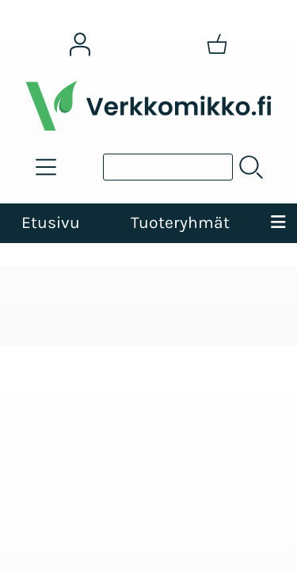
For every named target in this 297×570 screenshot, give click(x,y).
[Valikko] (278, 223)
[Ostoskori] (217, 44)
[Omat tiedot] (80, 44)
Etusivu (50, 222)
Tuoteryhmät (180, 222)
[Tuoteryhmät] (46, 167)
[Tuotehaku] (168, 167)
